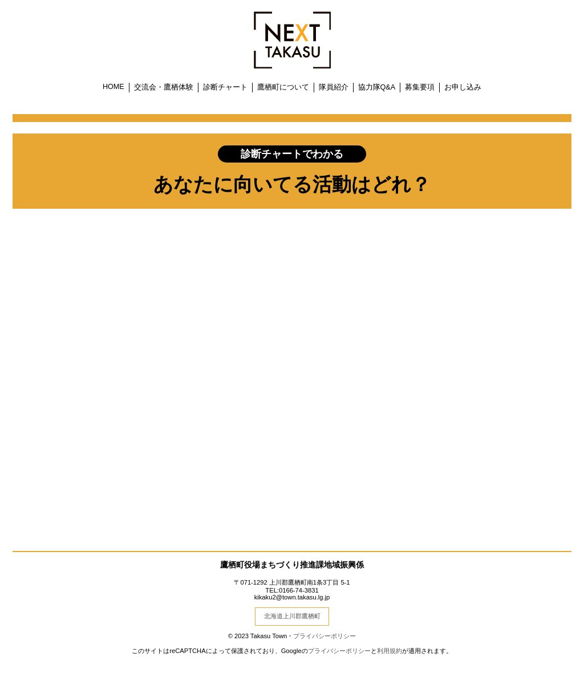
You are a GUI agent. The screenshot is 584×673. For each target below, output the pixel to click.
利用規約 (389, 650)
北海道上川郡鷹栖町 (292, 616)
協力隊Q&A (377, 87)
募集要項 (420, 87)
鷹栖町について (283, 87)
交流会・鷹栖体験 (163, 87)
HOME (113, 87)
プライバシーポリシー (324, 636)
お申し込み (462, 87)
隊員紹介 (333, 87)
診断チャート (225, 87)
